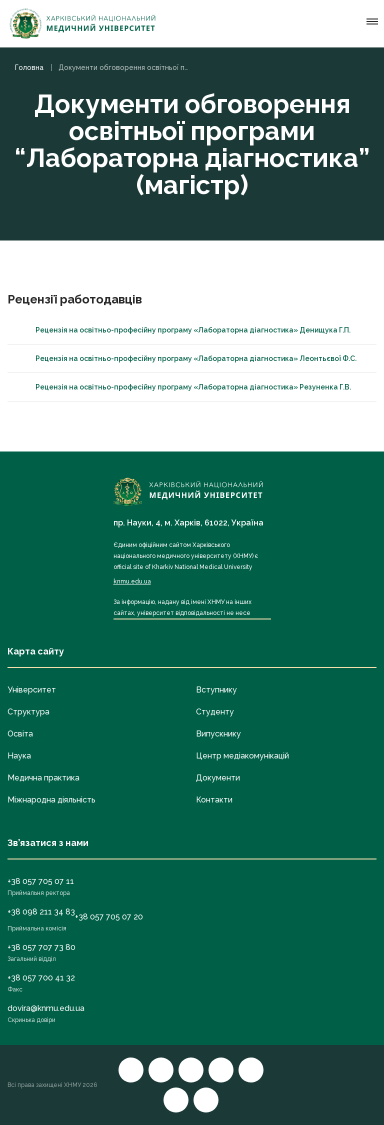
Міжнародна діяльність (52, 799)
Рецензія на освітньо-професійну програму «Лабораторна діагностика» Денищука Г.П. (184, 330)
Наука (19, 755)
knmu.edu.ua (132, 581)
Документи (218, 777)
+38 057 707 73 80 (42, 947)
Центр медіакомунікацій (242, 755)
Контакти (214, 799)
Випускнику (218, 733)
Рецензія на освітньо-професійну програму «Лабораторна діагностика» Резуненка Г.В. (184, 387)
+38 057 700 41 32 (41, 977)
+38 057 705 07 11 (41, 881)
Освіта (20, 733)
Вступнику (216, 689)
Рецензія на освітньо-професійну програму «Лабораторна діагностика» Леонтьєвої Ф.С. (187, 358)
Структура (29, 711)
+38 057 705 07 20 (109, 917)
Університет (32, 689)
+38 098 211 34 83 (41, 911)
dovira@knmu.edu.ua (46, 1008)
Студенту (215, 711)
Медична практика (44, 777)
